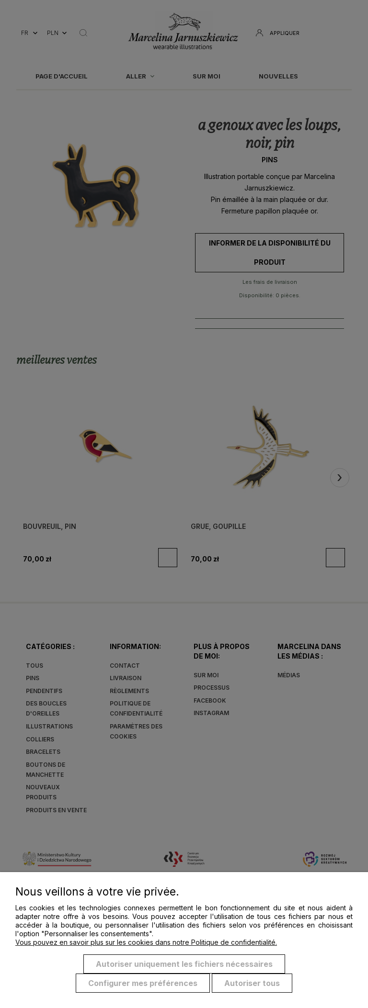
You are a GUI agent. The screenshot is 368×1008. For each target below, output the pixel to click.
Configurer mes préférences (142, 983)
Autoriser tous (252, 983)
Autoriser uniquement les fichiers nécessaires (184, 964)
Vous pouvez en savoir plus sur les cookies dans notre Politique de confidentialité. (146, 942)
